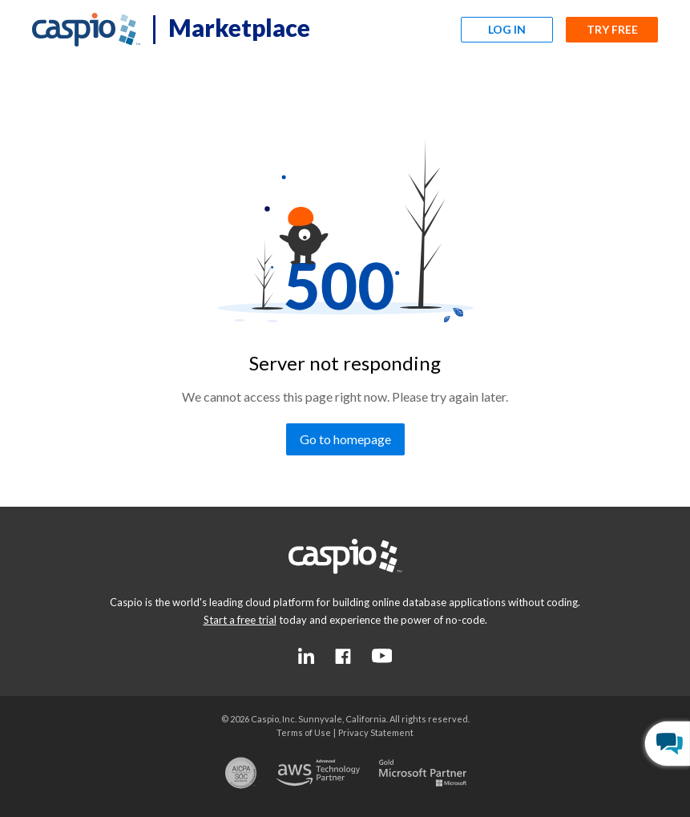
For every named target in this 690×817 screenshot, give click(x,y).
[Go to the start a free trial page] (240, 619)
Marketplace (239, 27)
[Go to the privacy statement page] (376, 732)
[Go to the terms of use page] (303, 732)
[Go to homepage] (345, 439)
